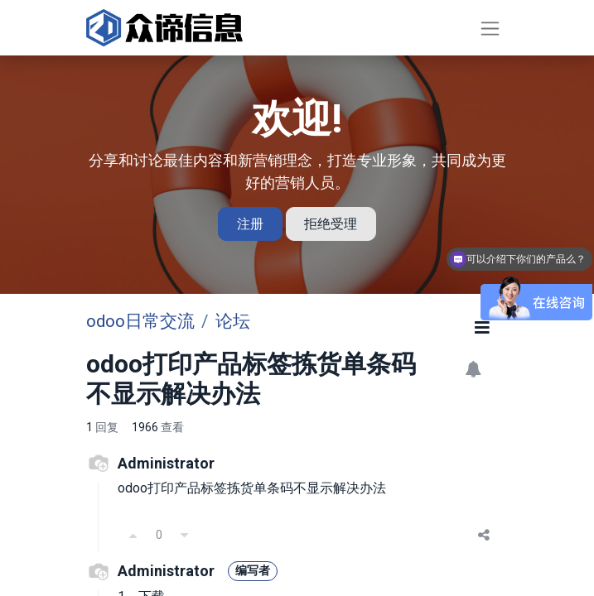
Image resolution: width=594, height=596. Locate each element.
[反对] (184, 534)
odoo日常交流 (140, 321)
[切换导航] (490, 27)
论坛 (232, 321)
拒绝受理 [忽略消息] (330, 224)
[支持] (133, 534)
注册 (250, 224)
